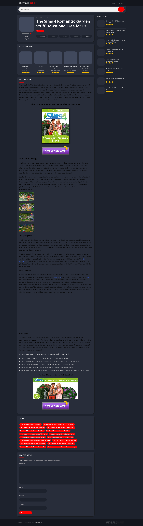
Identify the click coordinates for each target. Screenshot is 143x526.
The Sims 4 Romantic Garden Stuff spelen (32, 447)
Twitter (52, 37)
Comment (22, 464)
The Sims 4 (57, 278)
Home (113, 3)
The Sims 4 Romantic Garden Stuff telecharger (62, 447)
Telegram (75, 37)
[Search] (71, 9)
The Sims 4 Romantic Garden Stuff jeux (64, 441)
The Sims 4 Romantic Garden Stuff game (62, 435)
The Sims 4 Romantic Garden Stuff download (60, 428)
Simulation (50, 18)
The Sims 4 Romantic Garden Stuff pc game (61, 444)
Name (21, 488)
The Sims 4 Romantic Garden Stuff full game (33, 435)
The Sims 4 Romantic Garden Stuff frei (58, 431)
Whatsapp (86, 37)
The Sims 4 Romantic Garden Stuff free (32, 431)
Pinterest (63, 37)
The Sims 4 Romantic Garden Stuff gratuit (60, 438)
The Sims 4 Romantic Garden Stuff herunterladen (35, 441)
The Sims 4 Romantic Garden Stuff (30, 425)
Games (120, 3)
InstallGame (38, 523)
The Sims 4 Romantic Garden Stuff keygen (32, 444)
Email (21, 496)
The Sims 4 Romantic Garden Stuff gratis (32, 438)
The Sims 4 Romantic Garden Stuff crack (32, 428)
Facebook (41, 37)
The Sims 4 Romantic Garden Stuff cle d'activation (59, 425)
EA (88, 278)
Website (21, 505)
